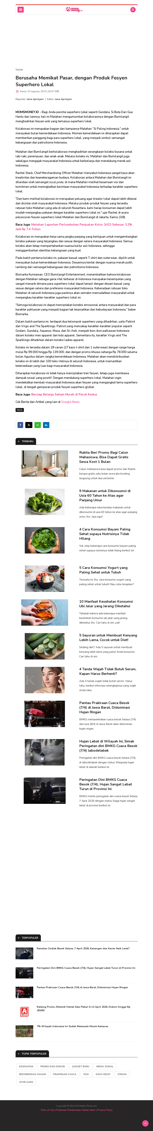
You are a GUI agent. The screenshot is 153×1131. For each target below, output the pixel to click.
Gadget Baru (80, 1066)
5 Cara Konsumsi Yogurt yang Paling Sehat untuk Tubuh (103, 570)
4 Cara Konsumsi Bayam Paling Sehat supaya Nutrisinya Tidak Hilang (104, 534)
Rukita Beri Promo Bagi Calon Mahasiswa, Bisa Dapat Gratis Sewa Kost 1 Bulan (103, 457)
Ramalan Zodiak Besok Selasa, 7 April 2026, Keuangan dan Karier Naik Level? (83, 948)
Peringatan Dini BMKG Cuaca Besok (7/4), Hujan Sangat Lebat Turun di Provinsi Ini (105, 784)
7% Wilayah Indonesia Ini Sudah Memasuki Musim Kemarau (72, 1026)
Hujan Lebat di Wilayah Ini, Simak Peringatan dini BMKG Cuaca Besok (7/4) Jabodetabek (108, 746)
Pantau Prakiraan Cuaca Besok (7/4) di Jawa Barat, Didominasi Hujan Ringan (104, 707)
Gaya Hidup (103, 1074)
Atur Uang (26, 1082)
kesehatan (26, 1066)
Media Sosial (104, 1066)
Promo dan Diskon (52, 1066)
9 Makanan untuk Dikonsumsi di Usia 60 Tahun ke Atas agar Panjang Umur (105, 496)
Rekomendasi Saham (32, 1074)
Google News (70, 402)
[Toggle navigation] (21, 10)
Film (86, 1074)
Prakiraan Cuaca (64, 1074)
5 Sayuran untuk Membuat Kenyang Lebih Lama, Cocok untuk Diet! (108, 637)
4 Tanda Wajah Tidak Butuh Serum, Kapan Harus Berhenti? (107, 671)
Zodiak (122, 1074)
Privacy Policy (104, 1110)
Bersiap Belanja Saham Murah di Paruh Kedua (64, 394)
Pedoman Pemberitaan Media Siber (75, 1110)
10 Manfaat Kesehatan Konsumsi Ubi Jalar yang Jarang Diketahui (106, 603)
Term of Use (47, 1110)
